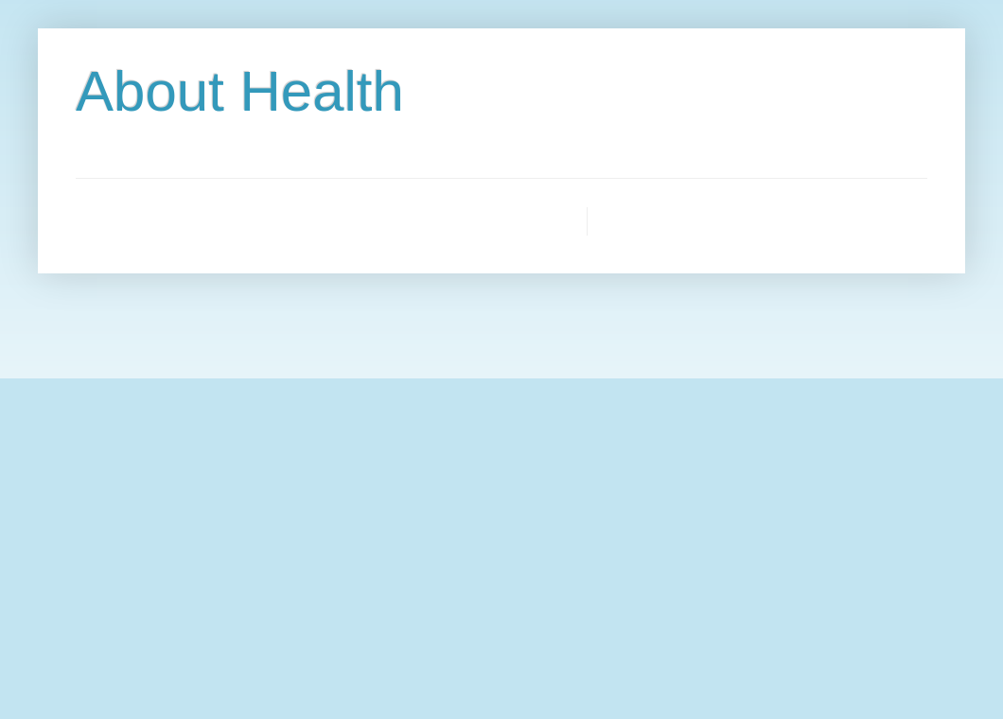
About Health (240, 91)
